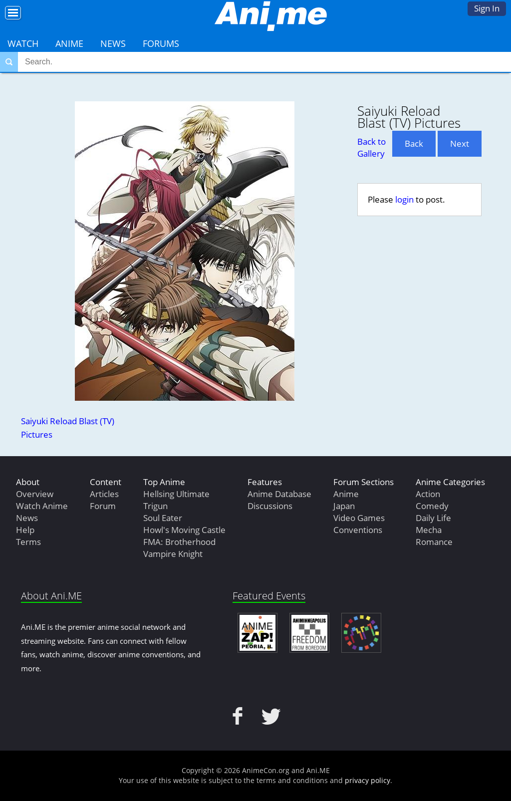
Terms (28, 541)
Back (414, 143)
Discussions (270, 506)
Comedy (432, 506)
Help (25, 529)
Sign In (487, 8)
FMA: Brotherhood (179, 541)
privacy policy (367, 780)
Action (428, 494)
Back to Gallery (371, 147)
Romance (434, 541)
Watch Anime (42, 506)
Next (459, 143)
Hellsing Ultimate (176, 494)
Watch (22, 43)
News (113, 43)
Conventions (357, 529)
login (404, 199)
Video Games (359, 518)
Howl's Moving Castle (184, 529)
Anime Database (279, 494)
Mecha (429, 529)
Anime (69, 43)
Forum (103, 506)
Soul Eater (162, 518)
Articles (104, 494)
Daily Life (433, 518)
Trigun (155, 506)
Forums (161, 43)
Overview (34, 494)
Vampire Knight (173, 553)
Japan (344, 506)
